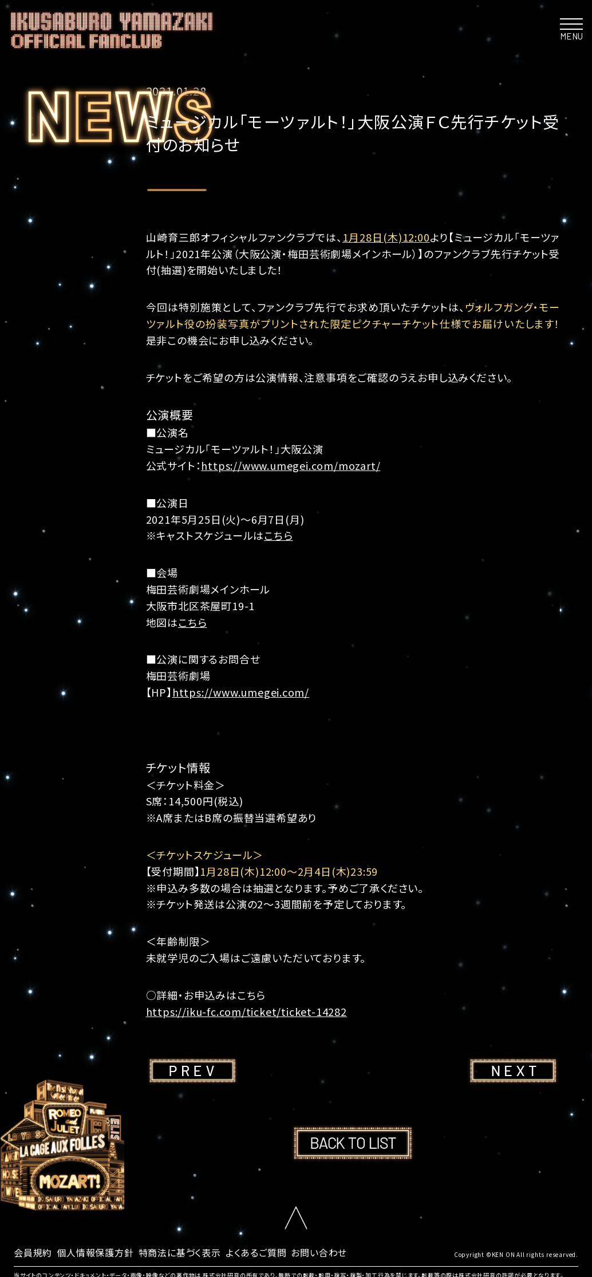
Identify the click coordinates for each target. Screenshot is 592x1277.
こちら (278, 535)
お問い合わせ (319, 1252)
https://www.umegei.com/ (240, 692)
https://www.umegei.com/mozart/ (290, 465)
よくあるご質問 (256, 1252)
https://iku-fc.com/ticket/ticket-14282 (246, 1011)
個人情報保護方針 (95, 1252)
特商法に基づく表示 (180, 1252)
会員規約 (33, 1252)
